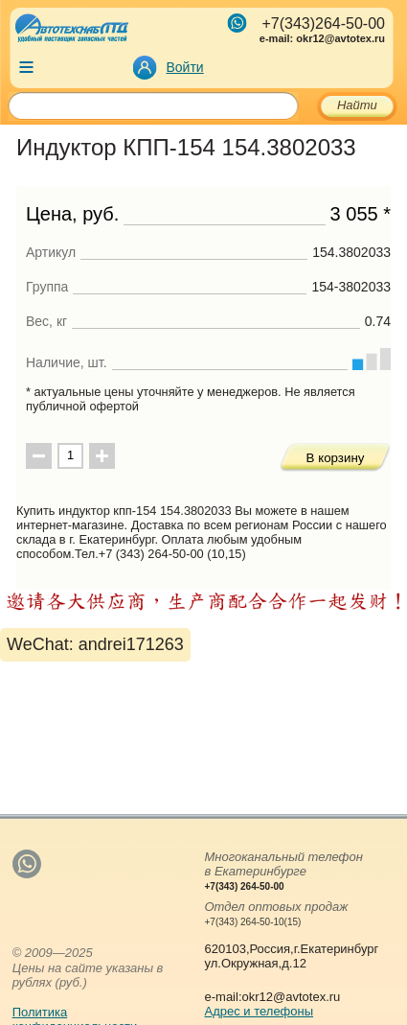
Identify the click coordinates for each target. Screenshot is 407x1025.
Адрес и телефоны (259, 1011)
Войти (185, 67)
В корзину (335, 458)
